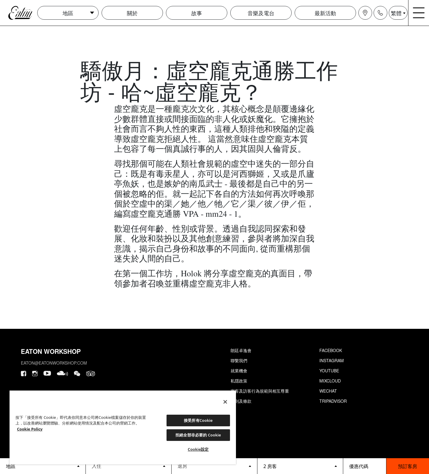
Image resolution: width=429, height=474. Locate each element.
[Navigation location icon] (365, 13)
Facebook (330, 350)
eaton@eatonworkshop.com (54, 363)
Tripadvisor (333, 401)
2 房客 (270, 466)
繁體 (396, 13)
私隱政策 (239, 381)
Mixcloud (330, 381)
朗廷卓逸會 (241, 350)
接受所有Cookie (198, 420)
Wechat (328, 391)
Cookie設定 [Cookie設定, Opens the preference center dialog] (198, 449)
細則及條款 (241, 401)
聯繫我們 (239, 360)
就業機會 (239, 371)
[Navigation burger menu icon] (419, 12)
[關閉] (225, 401)
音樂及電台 (261, 13)
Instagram (331, 360)
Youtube (329, 371)
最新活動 (325, 13)
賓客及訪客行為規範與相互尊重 (260, 391)
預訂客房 (407, 466)
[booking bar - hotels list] (43, 466)
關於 (132, 13)
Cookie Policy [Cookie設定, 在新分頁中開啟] (30, 429)
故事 (196, 13)
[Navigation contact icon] (380, 13)
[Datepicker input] (128, 465)
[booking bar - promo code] (364, 466)
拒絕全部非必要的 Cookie (198, 435)
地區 (68, 13)
